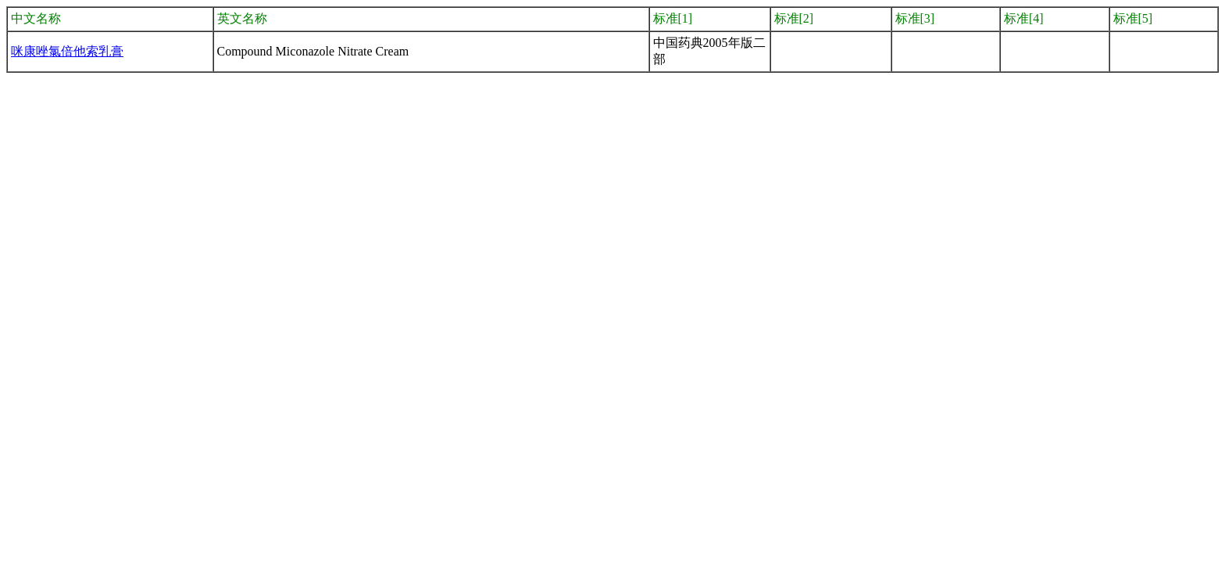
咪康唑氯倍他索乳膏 (67, 51)
